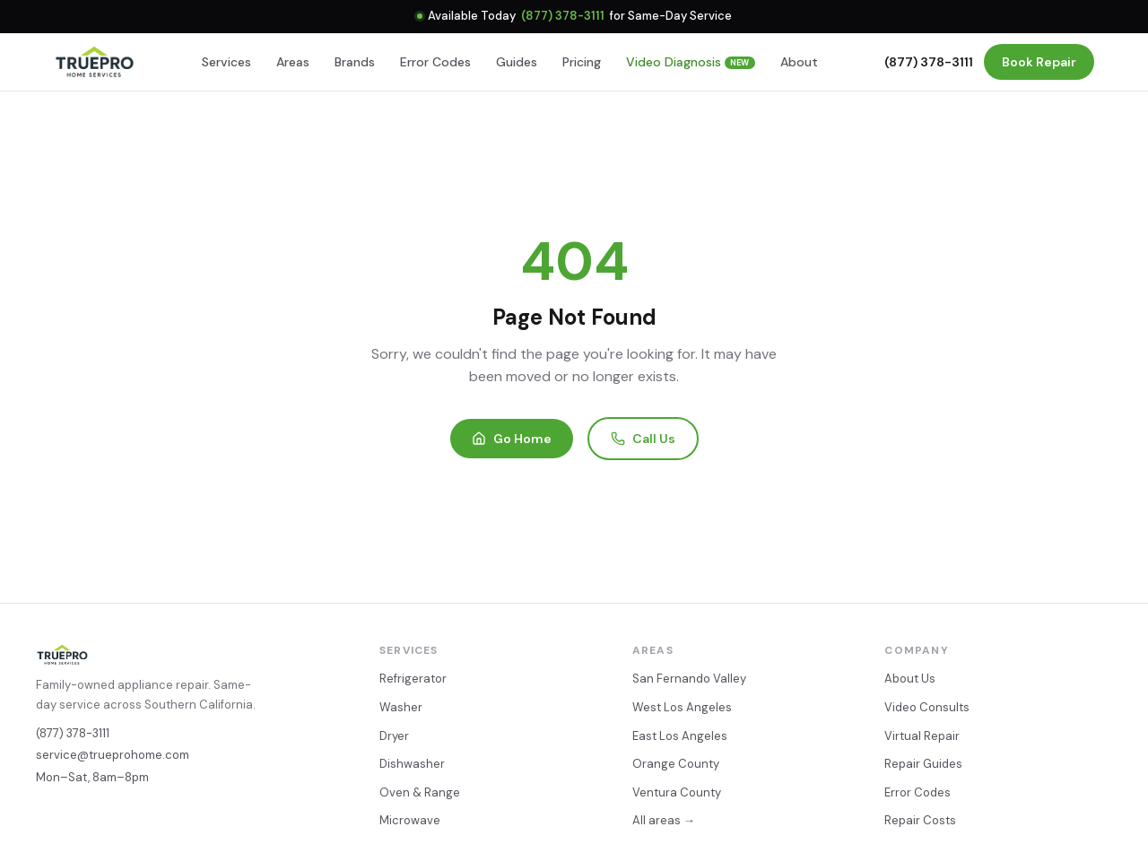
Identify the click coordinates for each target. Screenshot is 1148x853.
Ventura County (676, 792)
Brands (355, 62)
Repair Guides (923, 763)
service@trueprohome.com (112, 754)
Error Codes (435, 62)
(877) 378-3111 (562, 15)
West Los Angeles (682, 707)
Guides (516, 62)
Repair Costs (920, 820)
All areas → (663, 820)
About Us (909, 678)
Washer (400, 707)
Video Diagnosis (690, 62)
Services (226, 62)
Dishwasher (412, 763)
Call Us (643, 439)
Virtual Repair (922, 736)
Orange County (675, 763)
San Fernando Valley (689, 678)
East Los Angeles (679, 736)
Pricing (581, 62)
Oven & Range (419, 792)
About (799, 62)
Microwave (409, 820)
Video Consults (927, 707)
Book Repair (1039, 62)
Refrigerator (413, 678)
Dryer (394, 736)
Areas (292, 62)
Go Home (512, 439)
